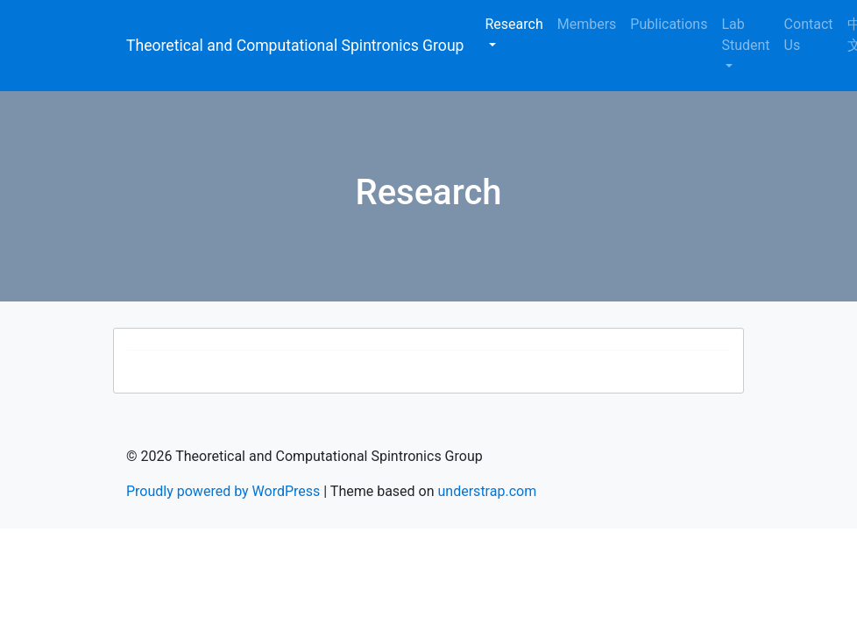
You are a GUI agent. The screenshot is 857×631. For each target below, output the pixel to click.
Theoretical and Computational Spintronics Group (295, 45)
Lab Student (745, 34)
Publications (668, 24)
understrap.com (487, 491)
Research (513, 24)
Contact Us (808, 34)
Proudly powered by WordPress (223, 491)
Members (587, 24)
